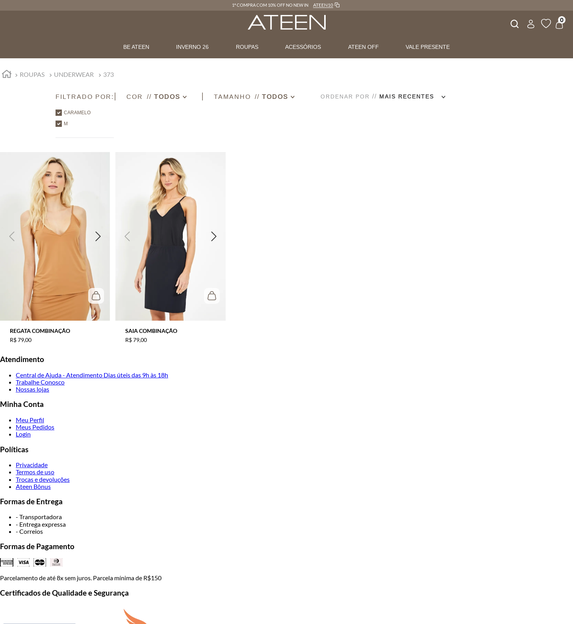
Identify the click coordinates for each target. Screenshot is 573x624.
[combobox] (514, 22)
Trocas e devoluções (43, 479)
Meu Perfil (30, 419)
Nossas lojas (32, 389)
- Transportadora (39, 516)
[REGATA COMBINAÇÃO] (55, 242)
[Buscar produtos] (514, 23)
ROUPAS (247, 47)
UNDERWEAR (74, 74)
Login (23, 434)
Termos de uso (35, 471)
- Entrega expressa (41, 524)
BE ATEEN (136, 47)
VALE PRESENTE (428, 47)
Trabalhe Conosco (40, 382)
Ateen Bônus (33, 486)
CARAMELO (77, 112)
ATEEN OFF (363, 47)
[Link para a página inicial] (6, 75)
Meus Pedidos (35, 427)
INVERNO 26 (192, 47)
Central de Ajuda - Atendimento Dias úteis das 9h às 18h (92, 375)
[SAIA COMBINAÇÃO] (170, 242)
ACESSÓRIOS (303, 47)
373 (108, 74)
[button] (85, 96)
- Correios (29, 531)
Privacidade (32, 464)
